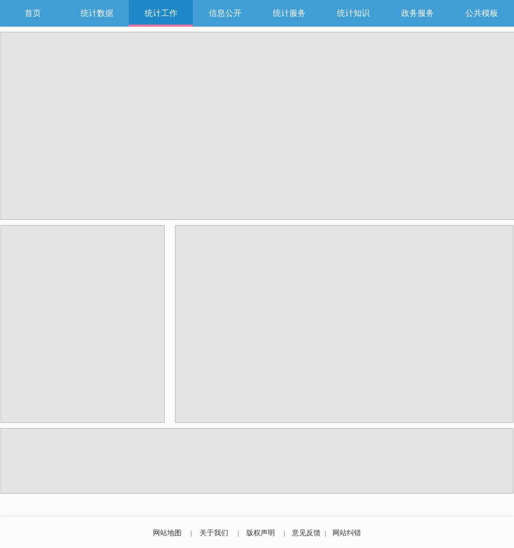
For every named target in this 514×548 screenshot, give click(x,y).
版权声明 (260, 533)
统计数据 (97, 13)
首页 (33, 13)
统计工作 (161, 13)
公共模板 (481, 13)
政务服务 (417, 13)
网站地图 (167, 533)
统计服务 (289, 13)
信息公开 (225, 13)
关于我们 (214, 533)
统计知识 (353, 13)
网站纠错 (346, 533)
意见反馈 (306, 533)
